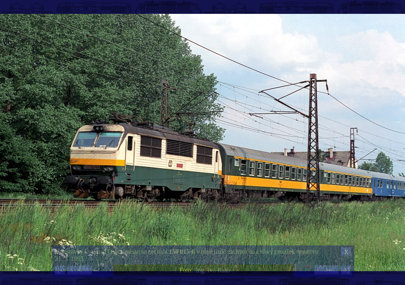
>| (346, 270)
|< (60, 270)
